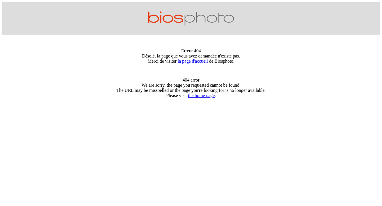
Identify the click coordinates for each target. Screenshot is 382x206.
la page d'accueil (193, 61)
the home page (201, 95)
